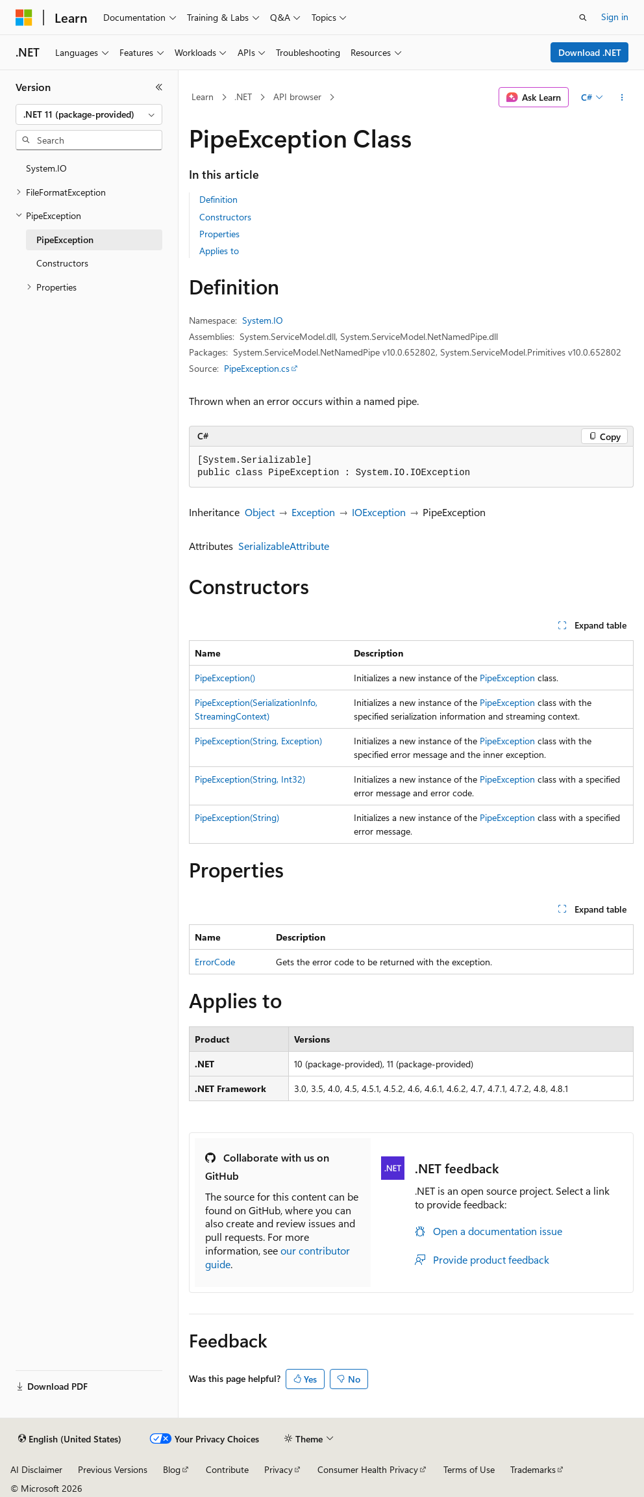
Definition (218, 199)
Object (260, 512)
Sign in (614, 16)
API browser (297, 96)
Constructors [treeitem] (62, 263)
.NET (243, 96)
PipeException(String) (237, 817)
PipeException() (225, 677)
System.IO (262, 320)
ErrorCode (215, 962)
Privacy (278, 1469)
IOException (379, 512)
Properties (219, 234)
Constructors (225, 217)
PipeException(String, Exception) (258, 741)
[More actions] (622, 97)
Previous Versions (112, 1469)
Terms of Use (469, 1469)
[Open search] (583, 17)
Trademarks (533, 1469)
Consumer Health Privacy (367, 1469)
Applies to (219, 250)
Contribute (227, 1469)
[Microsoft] (24, 17)
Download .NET (589, 52)
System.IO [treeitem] (46, 168)
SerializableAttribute (283, 546)
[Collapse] (159, 87)
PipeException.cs (257, 368)
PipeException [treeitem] (64, 239)
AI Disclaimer (36, 1469)
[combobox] (89, 114)
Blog (171, 1469)
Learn (203, 96)
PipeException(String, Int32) (250, 779)
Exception (313, 512)
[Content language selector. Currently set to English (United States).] (69, 1439)
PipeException (507, 677)
